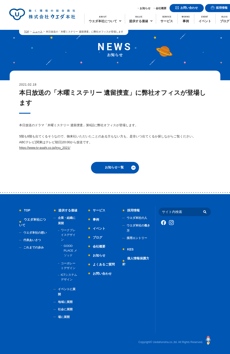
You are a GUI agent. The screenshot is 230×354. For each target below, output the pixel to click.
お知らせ (145, 8)
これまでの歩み (33, 247)
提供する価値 (67, 210)
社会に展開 (65, 309)
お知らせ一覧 (114, 167)
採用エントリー (137, 238)
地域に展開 (65, 302)
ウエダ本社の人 (137, 217)
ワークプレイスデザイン (68, 234)
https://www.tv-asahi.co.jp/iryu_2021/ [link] (44, 148)
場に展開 (64, 317)
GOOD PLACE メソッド (70, 250)
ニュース (37, 31)
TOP (26, 31)
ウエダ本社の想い (35, 232)
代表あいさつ (32, 240)
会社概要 (161, 8)
